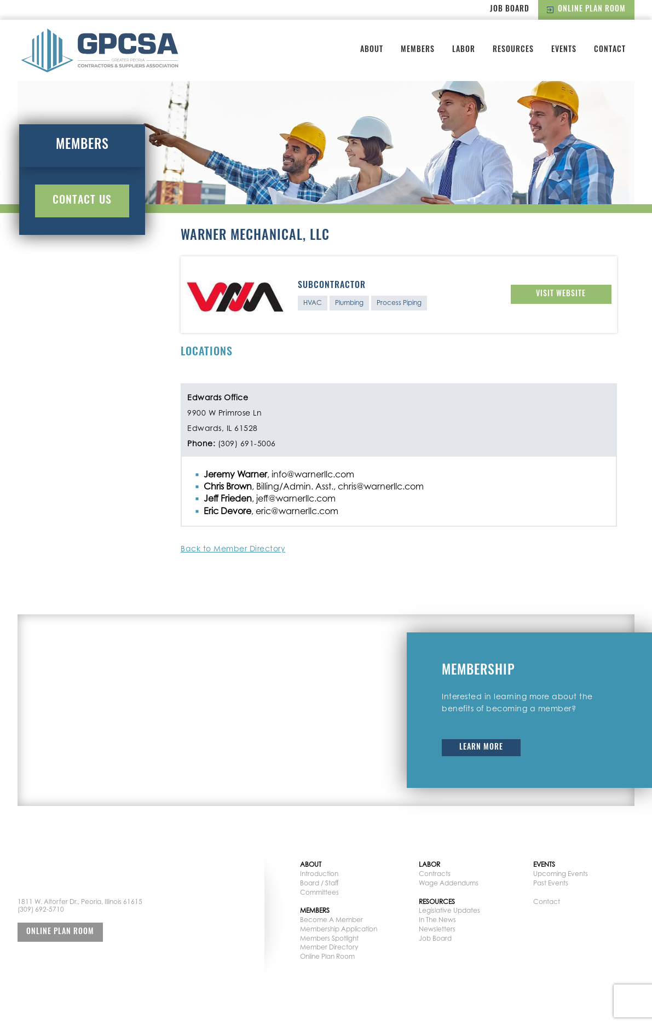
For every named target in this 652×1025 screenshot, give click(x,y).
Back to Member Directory (233, 548)
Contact (610, 50)
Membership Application (338, 929)
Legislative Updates (449, 910)
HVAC (312, 302)
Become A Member (331, 919)
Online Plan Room (586, 9)
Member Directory (329, 947)
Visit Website (561, 294)
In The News (437, 919)
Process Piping (399, 302)
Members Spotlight (329, 938)
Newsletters (437, 929)
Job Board (509, 9)
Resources (513, 50)
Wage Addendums (448, 883)
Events (563, 50)
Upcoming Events (560, 873)
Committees (319, 892)
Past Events (550, 883)
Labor (463, 50)
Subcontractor (332, 285)
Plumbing (349, 302)
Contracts (435, 873)
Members (418, 50)
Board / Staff (319, 883)
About (371, 50)
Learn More (481, 748)
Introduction (319, 873)
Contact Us (82, 200)
